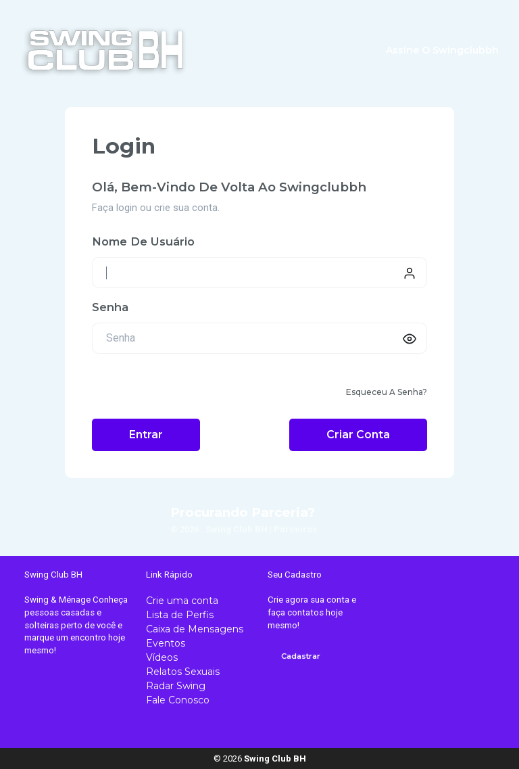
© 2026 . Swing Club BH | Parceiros (243, 529)
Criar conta (358, 434)
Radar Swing (175, 686)
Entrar (146, 434)
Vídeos (162, 657)
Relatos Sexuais (183, 672)
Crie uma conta (182, 601)
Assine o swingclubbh (442, 50)
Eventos (165, 643)
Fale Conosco (177, 700)
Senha (110, 307)
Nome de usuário (143, 241)
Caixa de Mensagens (194, 629)
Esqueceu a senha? (386, 392)
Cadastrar (300, 656)
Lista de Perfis (180, 615)
